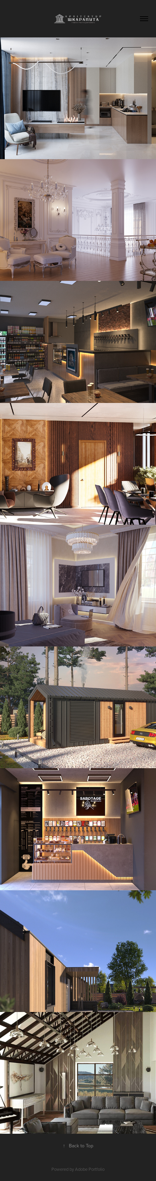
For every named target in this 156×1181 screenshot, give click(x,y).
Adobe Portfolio (90, 1169)
